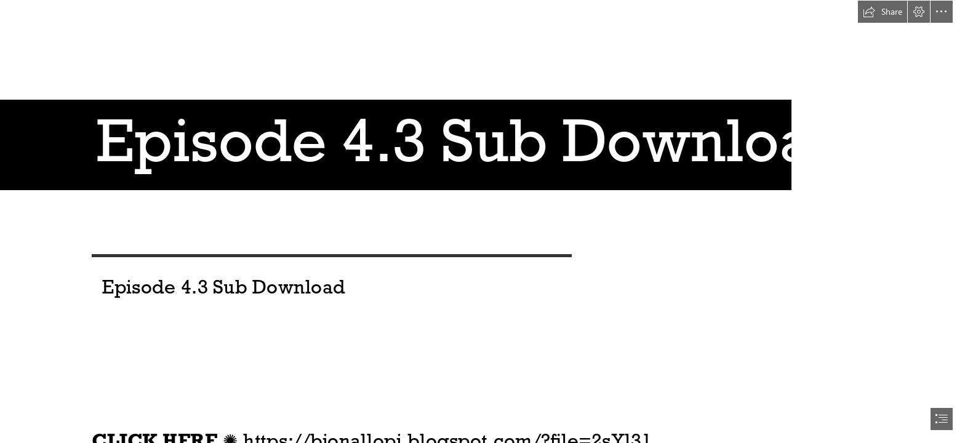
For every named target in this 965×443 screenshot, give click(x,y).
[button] (882, 12)
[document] (482, 221)
